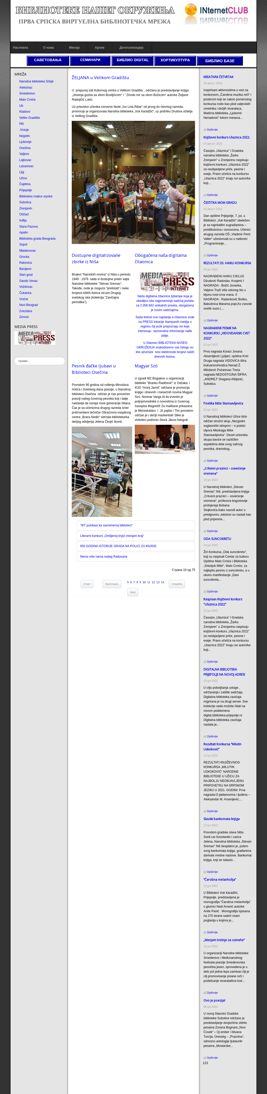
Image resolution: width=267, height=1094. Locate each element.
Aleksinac (25, 87)
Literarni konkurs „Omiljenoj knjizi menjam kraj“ (112, 536)
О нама (48, 47)
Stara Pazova (28, 226)
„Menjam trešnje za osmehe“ (224, 940)
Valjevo (24, 154)
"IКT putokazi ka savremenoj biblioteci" (106, 525)
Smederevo (27, 93)
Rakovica (25, 262)
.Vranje (24, 130)
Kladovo (24, 111)
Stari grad (26, 275)
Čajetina (24, 184)
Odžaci (24, 214)
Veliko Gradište (29, 118)
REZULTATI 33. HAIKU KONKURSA (227, 263)
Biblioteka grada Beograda (37, 238)
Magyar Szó (146, 366)
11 (148, 582)
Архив (99, 47)
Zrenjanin (25, 208)
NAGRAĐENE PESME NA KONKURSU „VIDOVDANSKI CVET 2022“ (226, 333)
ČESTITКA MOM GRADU (220, 202)
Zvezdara (25, 311)
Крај (132, 592)
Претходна (111, 583)
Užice (23, 178)
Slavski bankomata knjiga (221, 819)
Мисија (74, 47)
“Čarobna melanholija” (219, 879)
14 (162, 582)
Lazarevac (26, 166)
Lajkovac (25, 160)
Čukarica (25, 293)
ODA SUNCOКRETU (217, 539)
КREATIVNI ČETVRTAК (218, 77)
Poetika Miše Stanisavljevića (223, 403)
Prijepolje (25, 190)
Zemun (24, 317)
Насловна (20, 47)
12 (153, 582)
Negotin (24, 136)
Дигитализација (131, 47)
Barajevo (25, 269)
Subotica (25, 202)
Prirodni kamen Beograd (219, 1082)
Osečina (24, 148)
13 (158, 582)
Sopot (23, 244)
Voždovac (26, 287)
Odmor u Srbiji (212, 1086)
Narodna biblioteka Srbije (36, 81)
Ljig (21, 172)
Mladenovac (27, 250)
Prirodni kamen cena (217, 1073)
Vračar (23, 299)
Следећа (177, 583)
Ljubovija (25, 142)
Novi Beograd (28, 305)
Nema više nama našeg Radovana (103, 556)
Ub (21, 106)
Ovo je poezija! (214, 1000)
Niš (21, 123)
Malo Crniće (27, 99)
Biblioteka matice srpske (35, 196)
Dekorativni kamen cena (219, 1077)
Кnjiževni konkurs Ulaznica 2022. (226, 137)
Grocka (24, 257)
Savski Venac (28, 281)
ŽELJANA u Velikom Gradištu (100, 77)
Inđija (23, 220)
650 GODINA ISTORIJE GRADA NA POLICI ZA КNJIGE (118, 546)
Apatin (23, 232)
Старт (87, 583)
